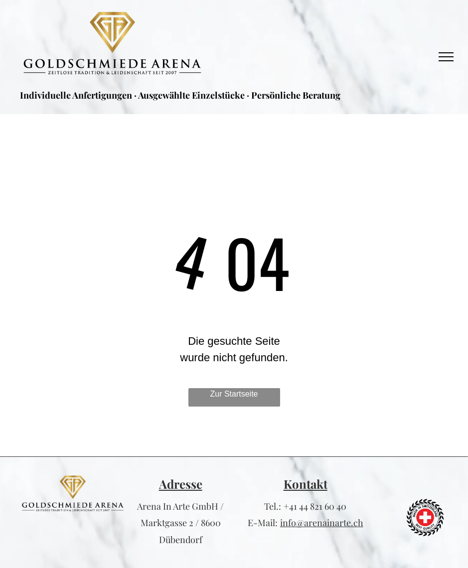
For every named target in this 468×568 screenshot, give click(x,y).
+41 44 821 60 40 (315, 506)
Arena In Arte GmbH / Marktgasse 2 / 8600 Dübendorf (180, 523)
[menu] (446, 57)
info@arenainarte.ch (321, 523)
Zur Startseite (234, 394)
